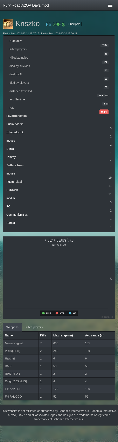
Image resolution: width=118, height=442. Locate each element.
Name (9, 335)
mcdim (10, 198)
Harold (10, 222)
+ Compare (74, 24)
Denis (10, 148)
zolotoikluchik (14, 132)
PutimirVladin (14, 124)
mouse (10, 140)
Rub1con (12, 190)
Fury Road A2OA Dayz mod (26, 5)
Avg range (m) (94, 335)
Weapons (12, 327)
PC (8, 206)
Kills (43, 335)
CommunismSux (17, 214)
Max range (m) (63, 335)
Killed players (34, 327)
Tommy (11, 157)
